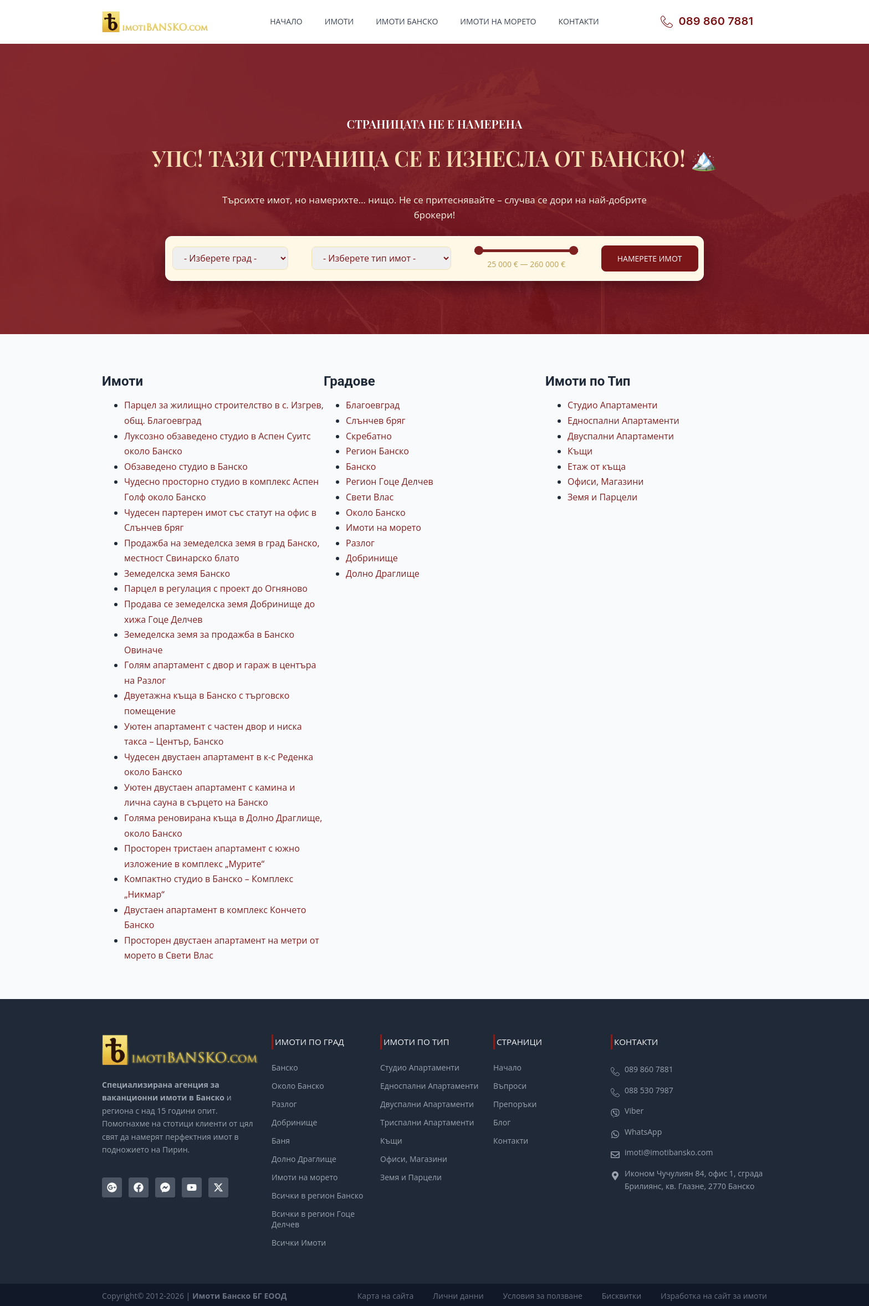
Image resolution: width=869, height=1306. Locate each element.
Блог (501, 1122)
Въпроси (509, 1086)
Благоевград (373, 405)
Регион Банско (377, 451)
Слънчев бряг (375, 420)
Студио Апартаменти (612, 405)
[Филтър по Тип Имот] (381, 258)
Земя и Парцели (602, 497)
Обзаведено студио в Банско (186, 466)
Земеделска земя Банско (177, 573)
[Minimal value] (525, 250)
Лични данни (462, 1294)
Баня (281, 1140)
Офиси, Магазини (605, 481)
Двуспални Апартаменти (621, 436)
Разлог (360, 543)
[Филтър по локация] (230, 258)
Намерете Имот (649, 258)
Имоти (339, 21)
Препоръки (514, 1104)
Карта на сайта (392, 1294)
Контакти (579, 21)
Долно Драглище (383, 573)
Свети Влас (369, 497)
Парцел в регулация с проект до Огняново (216, 588)
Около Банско (376, 512)
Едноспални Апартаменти (623, 420)
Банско (361, 466)
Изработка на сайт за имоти (714, 1294)
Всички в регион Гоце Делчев (313, 1218)
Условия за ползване (546, 1294)
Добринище (372, 558)
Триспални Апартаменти (427, 1122)
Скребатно (369, 436)
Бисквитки (623, 1294)
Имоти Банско (407, 21)
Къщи (580, 451)
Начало (286, 21)
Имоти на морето (498, 21)
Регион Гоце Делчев (389, 481)
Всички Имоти (299, 1241)
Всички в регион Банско (317, 1195)
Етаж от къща (597, 466)
